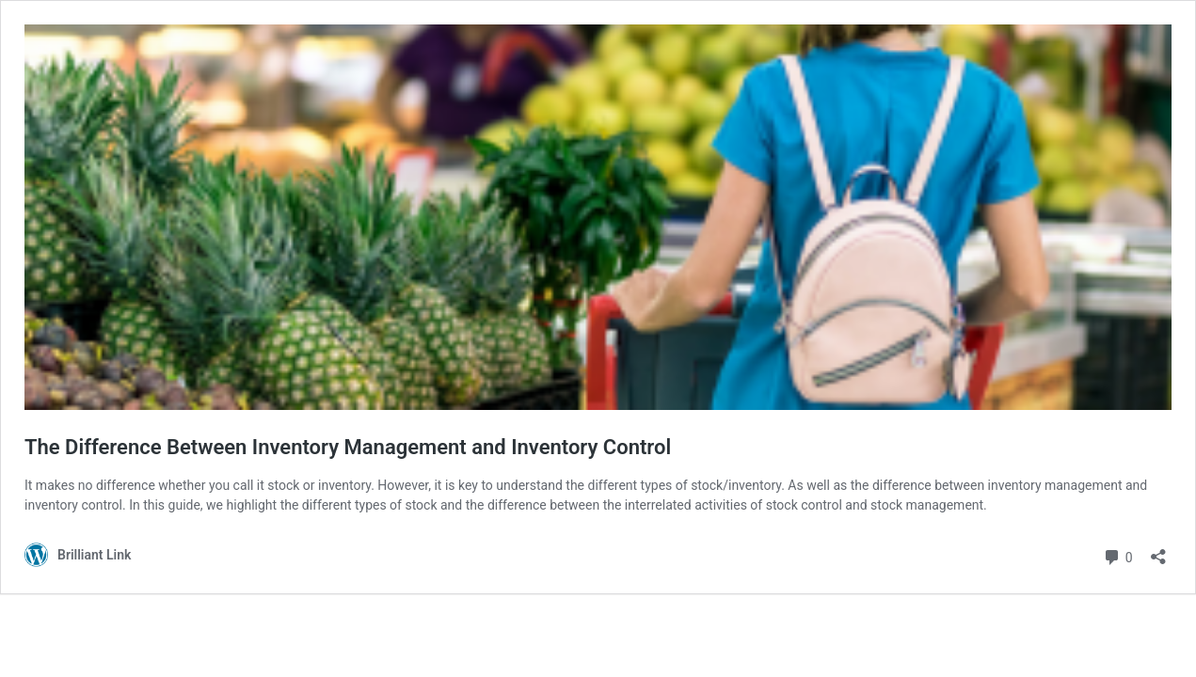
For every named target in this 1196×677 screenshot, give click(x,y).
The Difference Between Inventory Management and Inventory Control (347, 447)
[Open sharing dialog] (1158, 550)
